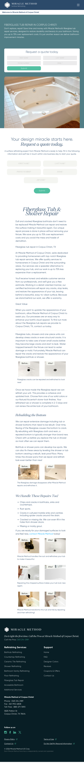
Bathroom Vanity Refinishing (17, 671)
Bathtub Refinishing (13, 652)
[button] (78, 5)
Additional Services (13, 690)
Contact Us (49, 676)
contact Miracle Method (41, 534)
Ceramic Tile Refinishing (15, 662)
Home (46, 652)
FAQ (45, 657)
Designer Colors (51, 662)
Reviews (47, 666)
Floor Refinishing (11, 676)
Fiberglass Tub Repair (14, 680)
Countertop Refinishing (14, 657)
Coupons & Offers (52, 671)
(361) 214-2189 (23, 640)
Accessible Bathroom (13, 685)
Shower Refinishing (12, 666)
